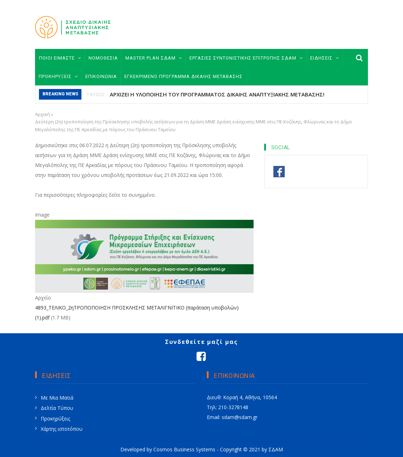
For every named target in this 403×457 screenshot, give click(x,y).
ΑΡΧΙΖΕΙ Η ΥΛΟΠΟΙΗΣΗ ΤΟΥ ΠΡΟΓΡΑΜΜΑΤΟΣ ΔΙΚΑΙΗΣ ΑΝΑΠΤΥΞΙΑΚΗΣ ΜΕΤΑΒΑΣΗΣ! (217, 94)
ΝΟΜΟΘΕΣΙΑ (103, 58)
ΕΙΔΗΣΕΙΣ (324, 58)
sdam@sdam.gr (239, 417)
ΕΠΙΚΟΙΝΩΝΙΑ (101, 76)
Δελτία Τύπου (57, 408)
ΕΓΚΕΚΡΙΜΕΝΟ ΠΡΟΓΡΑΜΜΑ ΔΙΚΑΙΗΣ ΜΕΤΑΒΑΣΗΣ (183, 76)
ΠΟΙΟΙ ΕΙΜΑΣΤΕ (60, 58)
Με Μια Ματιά (57, 397)
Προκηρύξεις (55, 418)
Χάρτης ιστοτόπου (62, 428)
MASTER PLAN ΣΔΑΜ (153, 58)
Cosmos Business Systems (184, 449)
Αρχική (42, 114)
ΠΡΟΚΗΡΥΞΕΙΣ (58, 76)
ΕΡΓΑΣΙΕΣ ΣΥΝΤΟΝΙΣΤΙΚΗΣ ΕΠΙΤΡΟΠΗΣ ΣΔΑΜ (246, 58)
